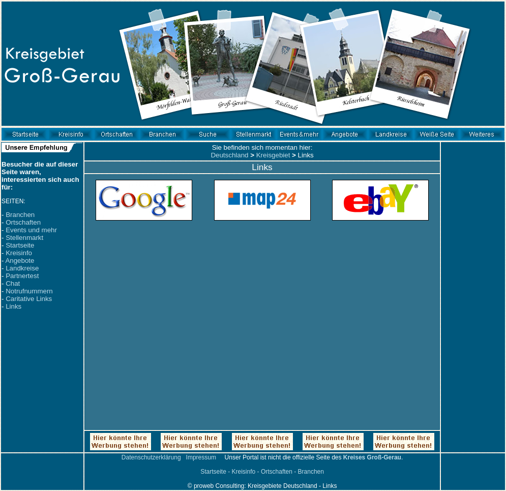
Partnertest (22, 276)
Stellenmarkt (24, 237)
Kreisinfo (19, 253)
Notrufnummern (29, 291)
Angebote (19, 260)
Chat (13, 283)
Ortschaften (23, 222)
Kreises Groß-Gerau (372, 457)
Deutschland (229, 155)
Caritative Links (29, 299)
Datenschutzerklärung (151, 457)
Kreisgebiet (273, 155)
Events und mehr (31, 230)
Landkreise (22, 268)
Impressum (201, 457)
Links (13, 306)
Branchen (20, 215)
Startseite (20, 245)
